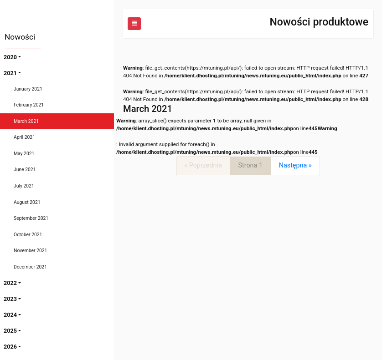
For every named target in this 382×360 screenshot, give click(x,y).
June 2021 (25, 169)
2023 (10, 298)
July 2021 (24, 186)
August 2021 (27, 202)
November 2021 (30, 251)
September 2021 (31, 218)
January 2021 (28, 89)
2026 (10, 346)
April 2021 (24, 137)
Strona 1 (250, 165)
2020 (10, 57)
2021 (10, 73)
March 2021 (26, 121)
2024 (10, 314)
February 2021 (29, 105)
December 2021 (30, 267)
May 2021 (24, 154)
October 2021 (28, 235)
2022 (10, 282)
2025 (10, 330)
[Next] (295, 166)
